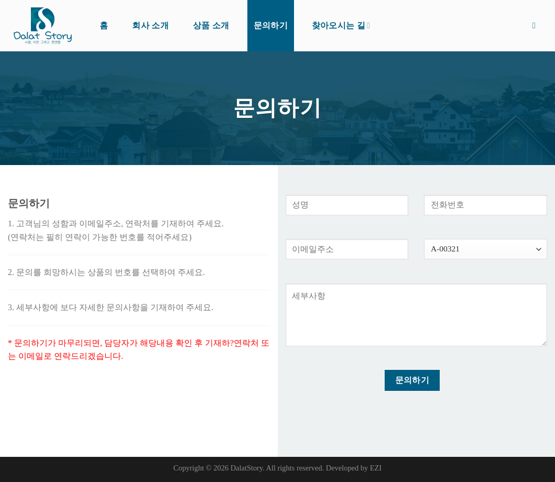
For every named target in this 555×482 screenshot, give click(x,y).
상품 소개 (211, 25)
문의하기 (271, 25)
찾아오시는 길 (341, 25)
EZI (376, 468)
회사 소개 (150, 25)
